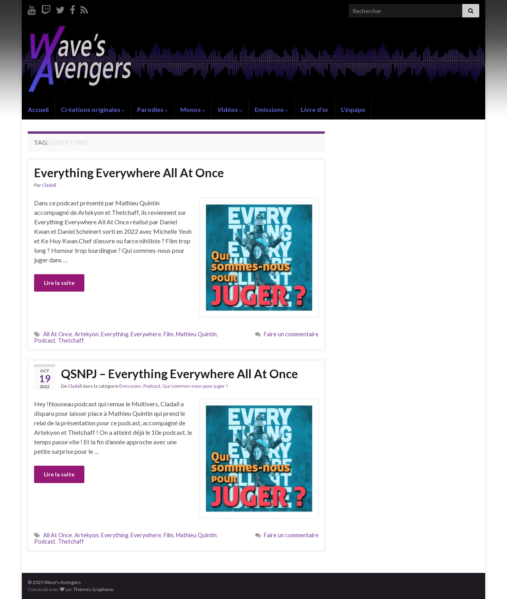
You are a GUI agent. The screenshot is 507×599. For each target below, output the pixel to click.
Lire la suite (59, 282)
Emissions (271, 109)
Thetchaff (71, 340)
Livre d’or (315, 109)
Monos (192, 109)
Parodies (152, 109)
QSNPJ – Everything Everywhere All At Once (179, 373)
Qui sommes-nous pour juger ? (195, 386)
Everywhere (146, 334)
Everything (114, 334)
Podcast (44, 340)
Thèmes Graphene (93, 589)
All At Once (57, 334)
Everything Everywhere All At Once (129, 172)
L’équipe (353, 109)
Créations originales (93, 109)
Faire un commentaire (291, 334)
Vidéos (229, 109)
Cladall (49, 185)
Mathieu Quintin (196, 334)
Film (168, 334)
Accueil (38, 109)
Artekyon (86, 334)
